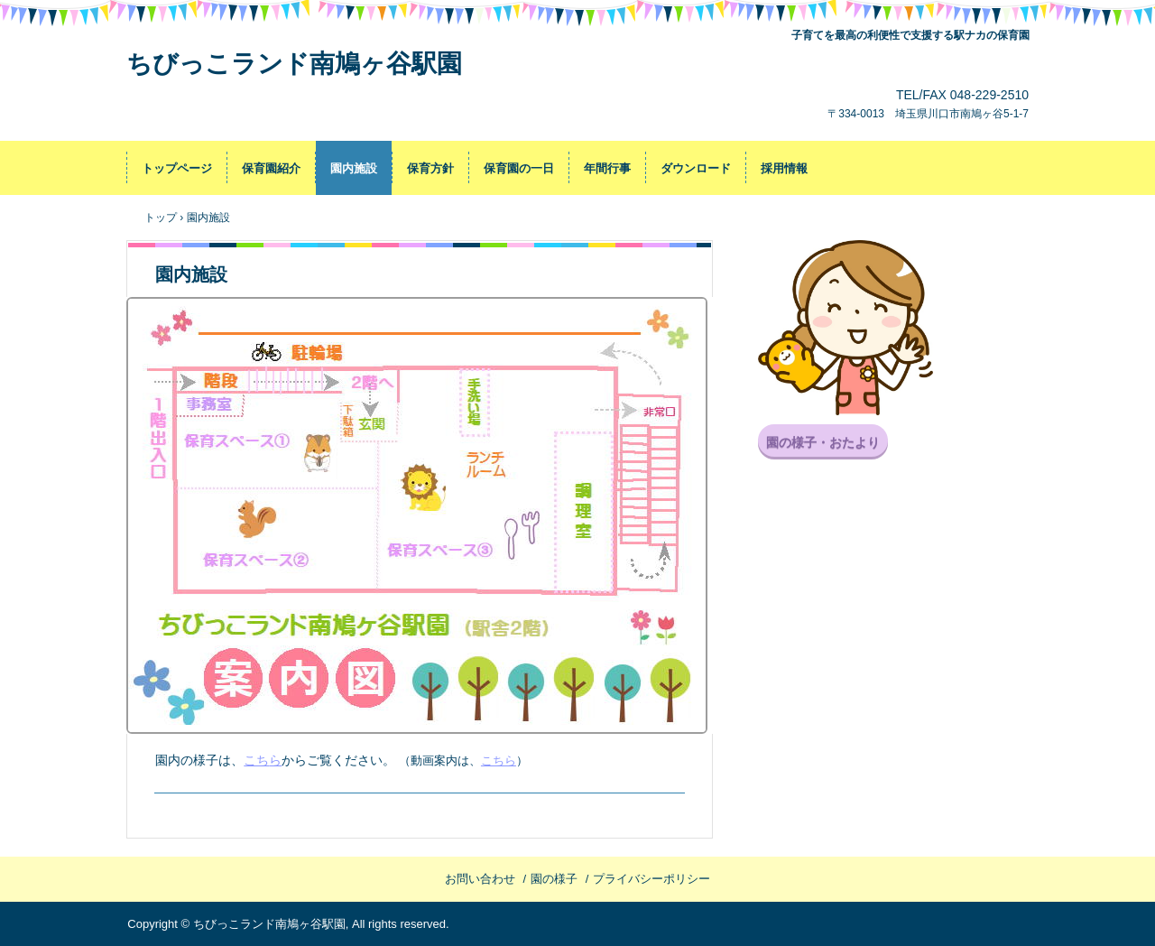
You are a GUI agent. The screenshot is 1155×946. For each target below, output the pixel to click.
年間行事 (607, 168)
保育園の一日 (519, 168)
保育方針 (430, 168)
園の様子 (554, 879)
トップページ (177, 168)
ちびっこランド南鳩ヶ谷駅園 (294, 64)
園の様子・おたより (823, 442)
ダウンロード (696, 168)
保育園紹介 (271, 168)
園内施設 (353, 168)
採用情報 (784, 168)
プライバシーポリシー (651, 879)
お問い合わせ (480, 879)
